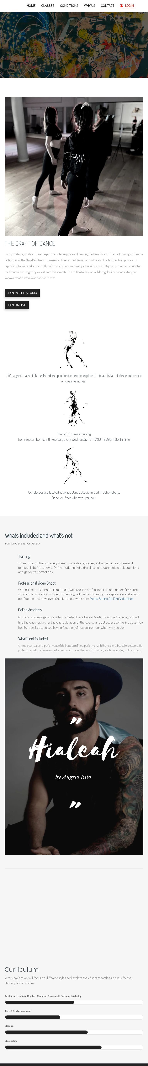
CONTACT (107, 6)
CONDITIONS (69, 6)
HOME (31, 6)
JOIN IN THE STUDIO (22, 293)
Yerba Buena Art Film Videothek (111, 599)
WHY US (89, 6)
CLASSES (47, 6)
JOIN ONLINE (16, 305)
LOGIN (127, 6)
